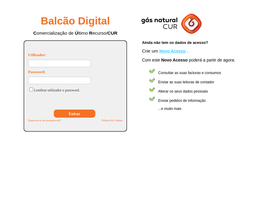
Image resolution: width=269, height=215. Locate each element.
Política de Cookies (112, 120)
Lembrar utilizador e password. (57, 90)
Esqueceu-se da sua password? (44, 120)
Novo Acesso (172, 51)
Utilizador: (37, 55)
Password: (36, 72)
